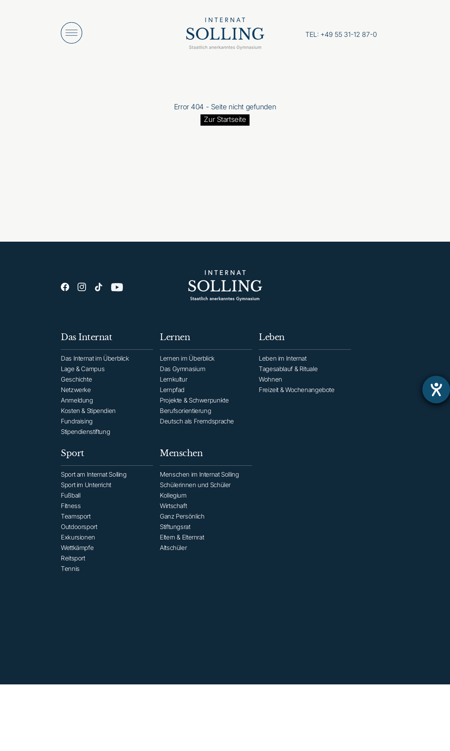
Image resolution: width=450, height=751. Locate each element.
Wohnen (270, 386)
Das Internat (86, 340)
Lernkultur (173, 384)
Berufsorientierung (185, 415)
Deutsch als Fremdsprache (197, 426)
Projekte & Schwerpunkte (194, 405)
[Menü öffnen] (71, 33)
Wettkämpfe (77, 556)
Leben (272, 344)
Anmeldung (77, 403)
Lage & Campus (82, 371)
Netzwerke (76, 392)
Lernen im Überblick (187, 363)
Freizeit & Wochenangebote (297, 396)
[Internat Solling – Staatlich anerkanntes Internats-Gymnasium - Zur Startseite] (225, 36)
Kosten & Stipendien (88, 413)
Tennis (70, 577)
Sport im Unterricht (86, 493)
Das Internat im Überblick (95, 361)
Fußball (70, 504)
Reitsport (73, 566)
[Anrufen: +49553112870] (341, 34)
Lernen (175, 342)
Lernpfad (172, 394)
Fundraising (77, 424)
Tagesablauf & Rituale (288, 375)
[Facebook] (65, 287)
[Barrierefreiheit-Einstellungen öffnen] (436, 389)
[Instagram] (82, 287)
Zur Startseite (225, 119)
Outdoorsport (79, 535)
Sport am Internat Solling (94, 483)
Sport (72, 462)
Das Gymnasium (182, 373)
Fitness (71, 514)
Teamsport (76, 525)
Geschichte (76, 382)
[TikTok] (98, 288)
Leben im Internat (283, 365)
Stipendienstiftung (85, 434)
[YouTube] (117, 289)
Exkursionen (78, 546)
